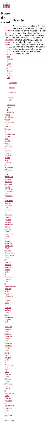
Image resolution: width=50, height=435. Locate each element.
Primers (9, 401)
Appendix (8, 415)
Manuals (13, 6)
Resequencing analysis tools (10, 288)
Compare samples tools (8, 329)
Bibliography (9, 420)
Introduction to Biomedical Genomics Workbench (9, 35)
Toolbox (12, 88)
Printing (9, 129)
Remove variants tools (8, 310)
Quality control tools (8, 269)
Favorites (12, 93)
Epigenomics (9, 406)
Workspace (11, 105)
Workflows (9, 167)
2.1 (39, 26)
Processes (13, 83)
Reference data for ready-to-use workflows (9, 205)
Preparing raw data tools (8, 279)
